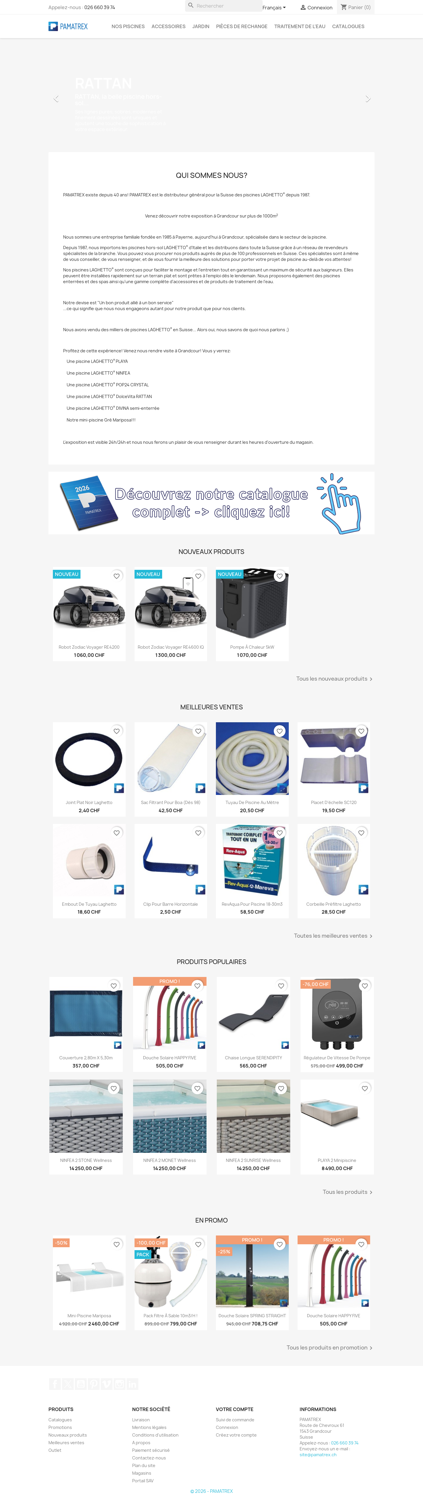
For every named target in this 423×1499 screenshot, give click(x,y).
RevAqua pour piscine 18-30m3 (252, 904)
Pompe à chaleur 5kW (252, 647)
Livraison (141, 1419)
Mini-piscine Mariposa (89, 1315)
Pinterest (94, 1384)
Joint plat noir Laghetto (89, 802)
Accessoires (169, 26)
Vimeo (107, 1384)
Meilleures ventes (66, 1442)
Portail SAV (143, 1480)
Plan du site (143, 1465)
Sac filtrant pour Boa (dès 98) (171, 802)
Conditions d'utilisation (155, 1435)
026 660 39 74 (99, 7)
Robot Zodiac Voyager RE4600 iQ (171, 647)
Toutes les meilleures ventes (334, 936)
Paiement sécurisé (151, 1450)
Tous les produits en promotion (331, 1348)
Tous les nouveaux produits (335, 679)
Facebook (55, 1384)
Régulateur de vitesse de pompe (337, 1057)
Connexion (227, 1427)
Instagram (119, 1384)
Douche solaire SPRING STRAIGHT (252, 1315)
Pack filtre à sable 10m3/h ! (171, 1315)
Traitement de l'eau (299, 26)
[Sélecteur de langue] (275, 7)
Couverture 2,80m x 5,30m (86, 1057)
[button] (73, 95)
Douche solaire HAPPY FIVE (170, 1057)
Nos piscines (128, 26)
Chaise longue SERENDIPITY (253, 1057)
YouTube (81, 1384)
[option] (211, 95)
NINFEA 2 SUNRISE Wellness (253, 1160)
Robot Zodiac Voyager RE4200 (89, 647)
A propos (141, 1442)
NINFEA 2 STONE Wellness (86, 1160)
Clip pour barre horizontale (170, 904)
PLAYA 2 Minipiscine (337, 1160)
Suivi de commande (235, 1419)
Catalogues (348, 26)
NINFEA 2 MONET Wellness (169, 1160)
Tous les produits (349, 1192)
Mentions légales (149, 1427)
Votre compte (235, 1409)
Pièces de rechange (242, 26)
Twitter (68, 1384)
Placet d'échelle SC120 (334, 802)
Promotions (60, 1427)
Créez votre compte (236, 1435)
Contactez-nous (149, 1458)
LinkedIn (132, 1384)
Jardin (200, 26)
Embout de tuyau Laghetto (89, 904)
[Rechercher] (224, 6)
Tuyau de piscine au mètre (252, 802)
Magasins (141, 1473)
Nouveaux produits (67, 1435)
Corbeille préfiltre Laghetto (333, 904)
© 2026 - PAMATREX (211, 1491)
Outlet (54, 1450)
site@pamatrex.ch (318, 1454)
